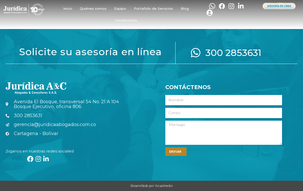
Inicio (67, 8)
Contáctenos (126, 20)
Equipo (120, 8)
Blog (185, 8)
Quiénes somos (93, 8)
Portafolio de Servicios (153, 8)
